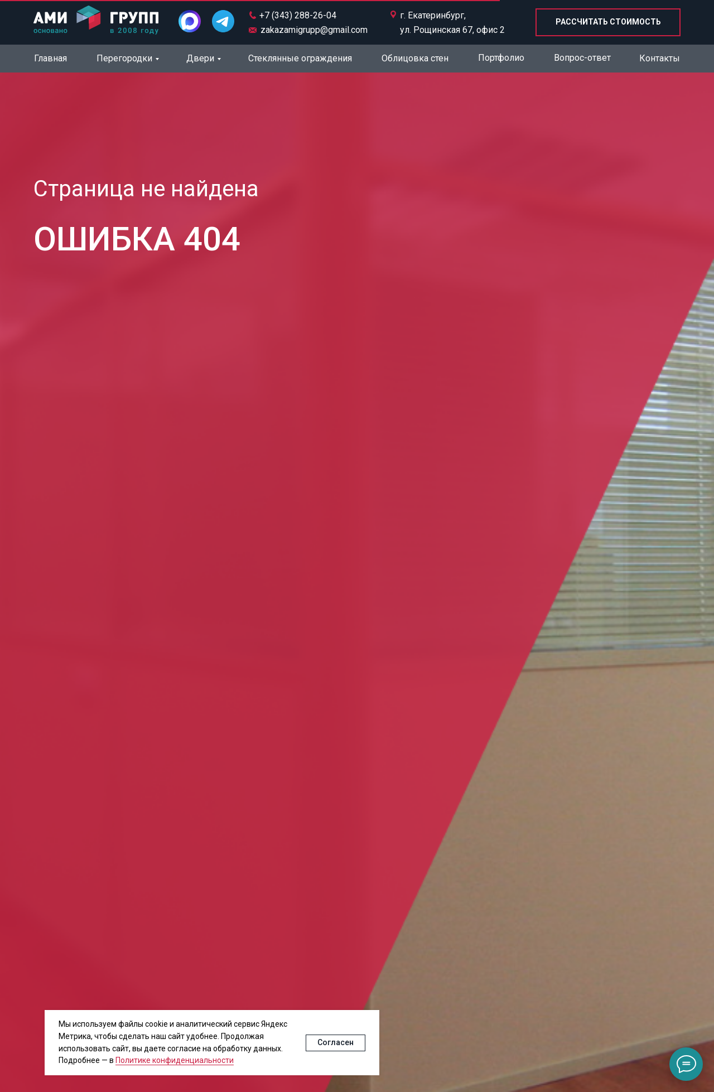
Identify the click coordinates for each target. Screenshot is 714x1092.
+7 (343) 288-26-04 (297, 15)
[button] (608, 22)
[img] (95, 21)
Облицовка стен (415, 58)
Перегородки (124, 58)
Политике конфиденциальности (174, 1060)
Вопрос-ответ (582, 57)
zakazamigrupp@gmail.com (314, 30)
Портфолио (501, 57)
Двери (200, 58)
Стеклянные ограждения (300, 58)
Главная (50, 58)
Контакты (659, 58)
